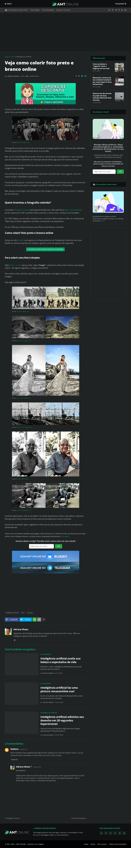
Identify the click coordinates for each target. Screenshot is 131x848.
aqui (102, 221)
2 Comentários (33, 76)
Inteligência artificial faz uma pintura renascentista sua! (59, 689)
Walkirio (14, 749)
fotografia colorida (22, 210)
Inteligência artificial (23, 57)
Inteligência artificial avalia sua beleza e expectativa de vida (60, 660)
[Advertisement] (65, 32)
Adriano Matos (20, 629)
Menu (9, 4)
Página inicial (10, 57)
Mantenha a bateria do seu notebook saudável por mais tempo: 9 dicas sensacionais (102, 81)
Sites (22, 613)
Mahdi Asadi (19, 479)
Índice (93, 844)
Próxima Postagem (78, 818)
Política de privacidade (117, 844)
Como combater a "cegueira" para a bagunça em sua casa (101, 66)
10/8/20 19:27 (23, 749)
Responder (14, 759)
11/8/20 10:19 (37, 767)
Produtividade (48, 10)
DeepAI (20, 240)
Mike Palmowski (19, 142)
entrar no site (15, 265)
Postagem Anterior (13, 818)
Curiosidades (45, 654)
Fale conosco (102, 844)
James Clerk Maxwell (73, 210)
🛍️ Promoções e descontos (16, 10)
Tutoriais (30, 613)
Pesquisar (119, 4)
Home (86, 844)
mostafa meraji (19, 311)
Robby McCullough (20, 340)
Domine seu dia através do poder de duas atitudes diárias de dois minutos (102, 96)
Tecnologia (35, 10)
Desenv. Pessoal (63, 10)
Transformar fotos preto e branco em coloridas (45, 249)
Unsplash (27, 142)
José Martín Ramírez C (21, 427)
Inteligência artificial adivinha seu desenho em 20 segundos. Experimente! (62, 720)
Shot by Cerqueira (20, 398)
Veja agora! (65, 536)
